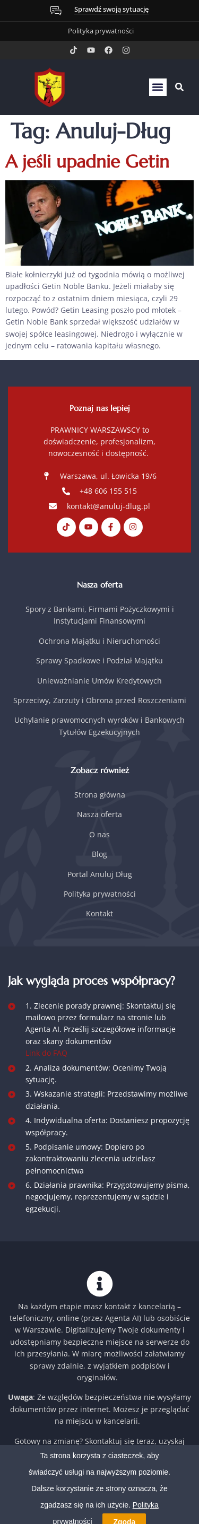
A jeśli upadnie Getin (87, 161)
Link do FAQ (46, 1053)
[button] (158, 87)
